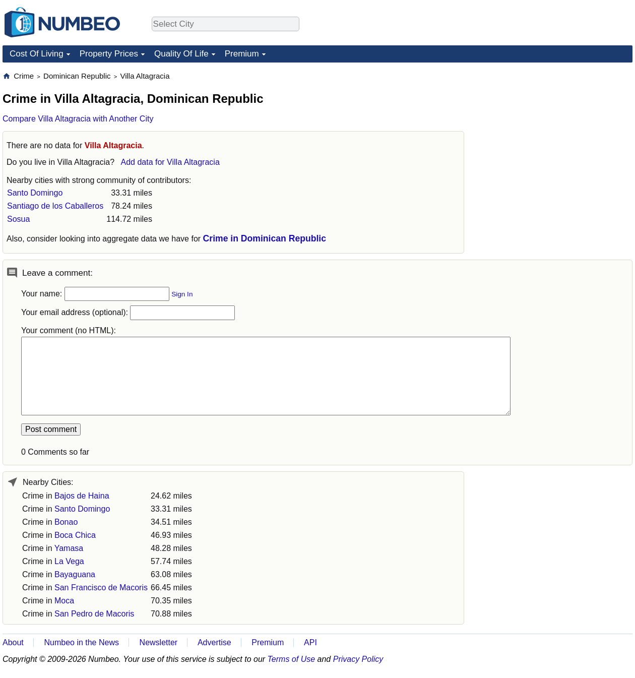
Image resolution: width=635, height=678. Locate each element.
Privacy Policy (358, 659)
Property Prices (109, 53)
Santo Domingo (34, 193)
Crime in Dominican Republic (264, 238)
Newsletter (159, 642)
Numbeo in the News (81, 642)
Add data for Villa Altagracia (170, 162)
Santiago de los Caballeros (55, 206)
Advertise (214, 642)
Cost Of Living (37, 53)
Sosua (18, 219)
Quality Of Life (181, 53)
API (310, 642)
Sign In (182, 294)
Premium (242, 53)
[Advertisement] (556, 134)
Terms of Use (291, 659)
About (13, 642)
